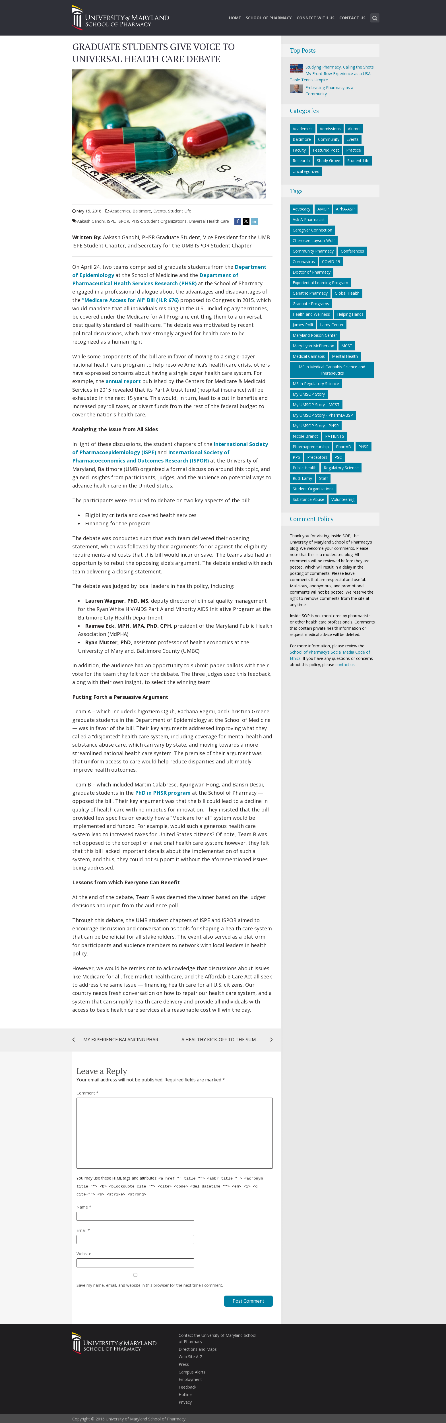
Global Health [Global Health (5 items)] (347, 293)
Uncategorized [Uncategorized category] (306, 171)
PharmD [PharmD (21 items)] (343, 446)
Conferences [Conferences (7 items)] (352, 251)
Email (83, 1229)
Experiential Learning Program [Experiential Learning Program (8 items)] (320, 282)
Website (84, 1252)
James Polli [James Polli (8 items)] (303, 324)
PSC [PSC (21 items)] (338, 457)
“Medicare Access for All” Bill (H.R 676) (130, 300)
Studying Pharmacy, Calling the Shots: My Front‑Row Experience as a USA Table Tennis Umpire (332, 73)
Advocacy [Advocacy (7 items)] (301, 209)
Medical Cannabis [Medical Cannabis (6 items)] (309, 356)
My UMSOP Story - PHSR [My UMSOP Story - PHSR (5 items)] (316, 425)
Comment (87, 1093)
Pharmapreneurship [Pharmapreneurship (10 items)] (311, 446)
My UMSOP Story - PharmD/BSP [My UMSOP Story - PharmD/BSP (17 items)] (323, 415)
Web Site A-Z (191, 1355)
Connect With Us (315, 17)
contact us (345, 664)
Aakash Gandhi (91, 221)
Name (84, 1205)
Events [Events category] (159, 211)
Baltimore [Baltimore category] (142, 211)
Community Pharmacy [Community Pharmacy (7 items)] (313, 251)
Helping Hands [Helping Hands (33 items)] (350, 314)
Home (235, 17)
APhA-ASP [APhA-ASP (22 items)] (345, 209)
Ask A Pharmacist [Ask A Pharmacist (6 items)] (309, 219)
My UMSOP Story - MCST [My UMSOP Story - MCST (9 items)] (316, 404)
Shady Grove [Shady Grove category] (328, 160)
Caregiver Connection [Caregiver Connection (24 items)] (312, 230)
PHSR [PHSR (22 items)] (363, 446)
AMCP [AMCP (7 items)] (323, 209)
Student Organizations (165, 221)
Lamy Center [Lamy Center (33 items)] (332, 324)
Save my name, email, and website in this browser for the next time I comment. (150, 1283)
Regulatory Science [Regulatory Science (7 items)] (341, 467)
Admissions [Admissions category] (330, 128)
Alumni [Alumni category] (354, 128)
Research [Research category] (301, 160)
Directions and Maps (198, 1347)
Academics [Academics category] (120, 211)
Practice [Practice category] (353, 150)
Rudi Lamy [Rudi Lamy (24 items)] (302, 478)
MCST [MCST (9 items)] (346, 345)
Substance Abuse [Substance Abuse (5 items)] (308, 499)
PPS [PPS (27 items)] (296, 457)
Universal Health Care (209, 221)
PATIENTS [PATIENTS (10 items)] (334, 436)
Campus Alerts (192, 1370)
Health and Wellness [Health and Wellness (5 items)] (311, 314)
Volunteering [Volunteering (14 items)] (342, 499)
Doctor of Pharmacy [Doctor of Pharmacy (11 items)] (312, 272)
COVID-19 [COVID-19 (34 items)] (331, 261)
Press (184, 1363)
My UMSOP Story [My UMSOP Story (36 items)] (309, 394)
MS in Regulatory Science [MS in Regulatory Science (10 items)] (316, 383)
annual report (123, 381)
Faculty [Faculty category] (299, 150)
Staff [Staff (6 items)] (323, 478)
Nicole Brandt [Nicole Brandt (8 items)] (305, 436)
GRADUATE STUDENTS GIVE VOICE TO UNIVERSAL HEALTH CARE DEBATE (153, 52)
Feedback (187, 1385)
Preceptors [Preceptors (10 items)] (317, 457)
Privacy (185, 1400)
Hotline (185, 1393)
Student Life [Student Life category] (179, 211)
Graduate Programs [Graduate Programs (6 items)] (311, 303)
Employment (190, 1378)
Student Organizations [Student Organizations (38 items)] (313, 488)
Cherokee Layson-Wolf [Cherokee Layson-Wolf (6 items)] (314, 240)
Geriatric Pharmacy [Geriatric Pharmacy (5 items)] (310, 293)
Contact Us (352, 17)
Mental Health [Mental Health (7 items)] (345, 356)
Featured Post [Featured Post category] (326, 150)
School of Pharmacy (269, 17)
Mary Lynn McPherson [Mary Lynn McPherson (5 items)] (313, 345)
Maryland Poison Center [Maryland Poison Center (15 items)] (315, 335)
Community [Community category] (328, 139)
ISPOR (123, 221)
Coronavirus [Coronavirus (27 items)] (304, 261)
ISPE (111, 221)
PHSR (136, 221)
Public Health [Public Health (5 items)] (305, 467)
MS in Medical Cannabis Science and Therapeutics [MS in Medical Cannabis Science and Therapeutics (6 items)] (332, 370)
